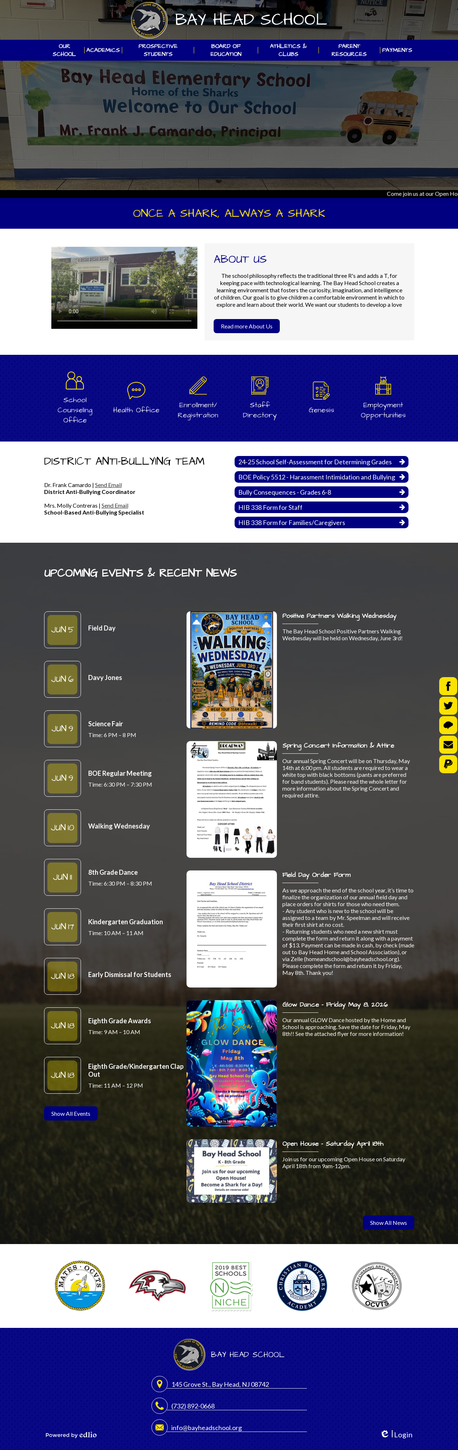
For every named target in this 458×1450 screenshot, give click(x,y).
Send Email (108, 484)
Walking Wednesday (119, 826)
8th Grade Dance (113, 872)
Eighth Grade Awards (119, 1021)
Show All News (388, 1222)
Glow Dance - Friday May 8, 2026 (335, 1004)
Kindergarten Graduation (125, 922)
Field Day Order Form (316, 874)
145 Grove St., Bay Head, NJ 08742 (220, 1384)
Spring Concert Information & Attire (338, 745)
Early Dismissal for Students (129, 974)
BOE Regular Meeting (120, 773)
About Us (240, 259)
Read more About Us (247, 326)
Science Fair (105, 724)
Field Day (102, 628)
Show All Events (70, 1113)
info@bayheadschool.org (206, 1428)
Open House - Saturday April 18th (332, 1143)
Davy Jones (105, 677)
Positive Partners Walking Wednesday (339, 615)
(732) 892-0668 (193, 1406)
